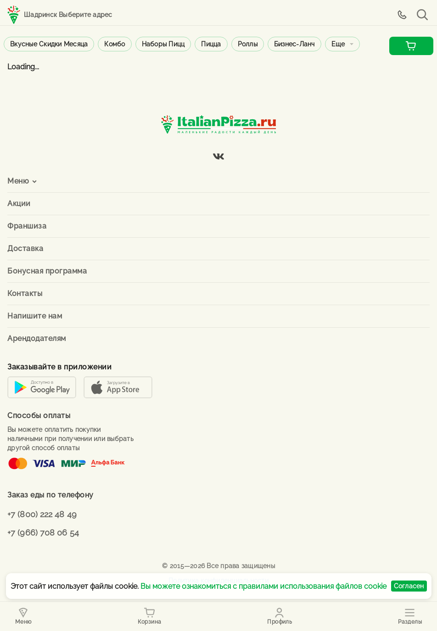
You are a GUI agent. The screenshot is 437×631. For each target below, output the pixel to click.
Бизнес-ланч (294, 44)
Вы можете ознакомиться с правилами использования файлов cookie (263, 586)
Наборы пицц (163, 44)
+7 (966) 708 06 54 (43, 532)
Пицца (211, 44)
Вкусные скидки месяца (49, 44)
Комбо (114, 44)
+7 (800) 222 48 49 (42, 514)
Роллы (247, 44)
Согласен (409, 586)
